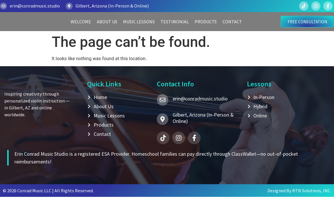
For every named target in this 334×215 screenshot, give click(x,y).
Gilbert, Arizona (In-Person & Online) (112, 6)
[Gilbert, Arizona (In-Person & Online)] (69, 6)
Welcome (81, 30)
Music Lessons (139, 30)
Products (206, 30)
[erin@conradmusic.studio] (3, 6)
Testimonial (175, 30)
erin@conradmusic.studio (35, 6)
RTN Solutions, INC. (311, 209)
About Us (107, 30)
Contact (232, 30)
